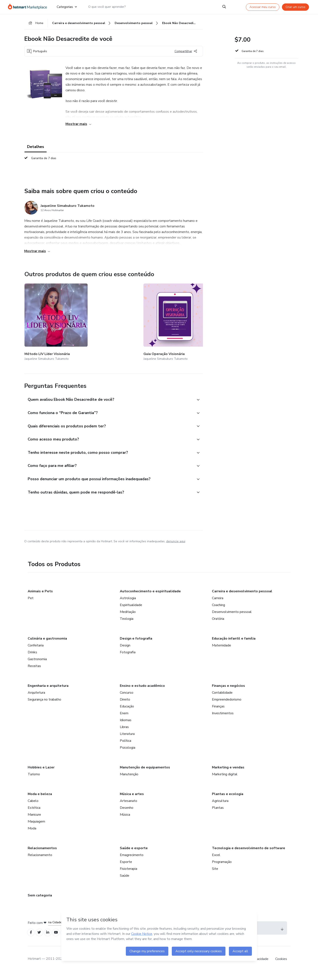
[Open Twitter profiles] (41, 926)
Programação (222, 854)
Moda (32, 821)
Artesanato (128, 793)
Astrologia (128, 591)
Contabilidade (222, 685)
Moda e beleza (40, 787)
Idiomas (125, 713)
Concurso (126, 685)
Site (215, 861)
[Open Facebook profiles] (32, 926)
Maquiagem (36, 814)
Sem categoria (40, 888)
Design (125, 638)
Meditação (128, 604)
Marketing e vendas (228, 760)
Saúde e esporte (134, 841)
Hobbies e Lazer (41, 760)
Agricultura (220, 793)
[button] (108, 385)
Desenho (126, 800)
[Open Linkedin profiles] (50, 926)
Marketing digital (224, 767)
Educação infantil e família (234, 631)
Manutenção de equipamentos (145, 760)
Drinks (32, 645)
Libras (124, 720)
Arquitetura (36, 685)
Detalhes (35, 148)
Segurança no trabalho (44, 692)
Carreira (217, 591)
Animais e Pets (40, 584)
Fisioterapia (128, 861)
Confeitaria (36, 638)
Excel (216, 848)
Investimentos (223, 706)
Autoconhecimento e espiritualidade (150, 584)
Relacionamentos (42, 841)
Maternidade (221, 638)
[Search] (224, 7)
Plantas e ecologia (227, 787)
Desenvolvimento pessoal (232, 604)
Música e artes (132, 787)
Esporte (126, 854)
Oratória (218, 611)
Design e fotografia (136, 631)
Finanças (218, 699)
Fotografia (127, 645)
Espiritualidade (131, 598)
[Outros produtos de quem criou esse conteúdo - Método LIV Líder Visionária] (48, 316)
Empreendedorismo (226, 692)
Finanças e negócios (228, 678)
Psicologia (127, 740)
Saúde (124, 868)
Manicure (34, 807)
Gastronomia (37, 652)
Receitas (34, 659)
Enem (124, 706)
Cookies (281, 953)
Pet (30, 591)
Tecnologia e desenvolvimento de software (248, 841)
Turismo (34, 767)
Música (125, 807)
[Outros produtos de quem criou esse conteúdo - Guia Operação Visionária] (99, 316)
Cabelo (33, 793)
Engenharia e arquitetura (48, 678)
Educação (127, 699)
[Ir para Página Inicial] (29, 6)
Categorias (67, 7)
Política (125, 733)
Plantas (218, 800)
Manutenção (129, 767)
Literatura (127, 726)
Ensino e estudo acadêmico (142, 678)
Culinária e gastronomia (47, 631)
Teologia (126, 611)
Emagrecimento (131, 848)
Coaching (218, 598)
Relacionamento (40, 848)
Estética (34, 800)
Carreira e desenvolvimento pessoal (242, 584)
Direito (125, 692)
